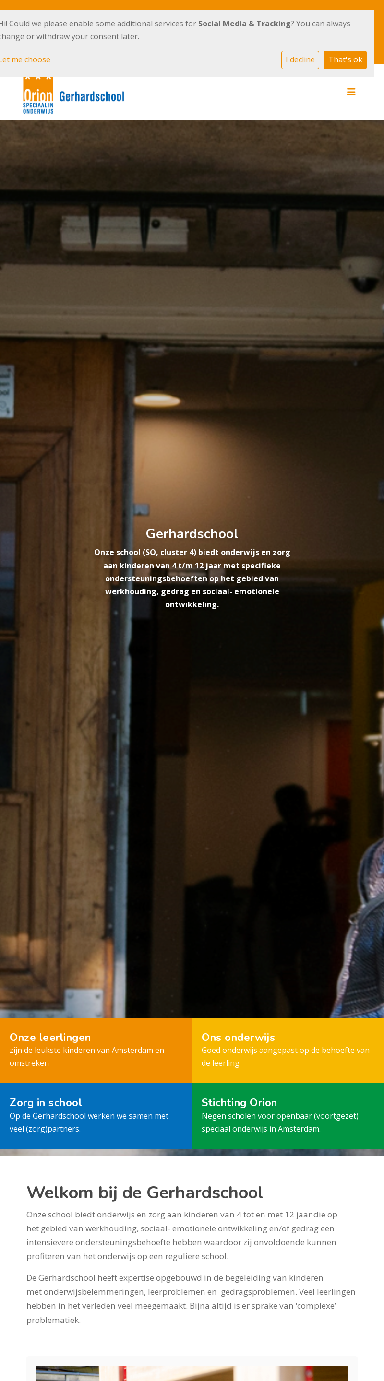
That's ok (345, 59)
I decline (300, 59)
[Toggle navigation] (351, 92)
